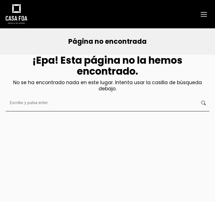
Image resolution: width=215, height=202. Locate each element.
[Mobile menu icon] (203, 14)
